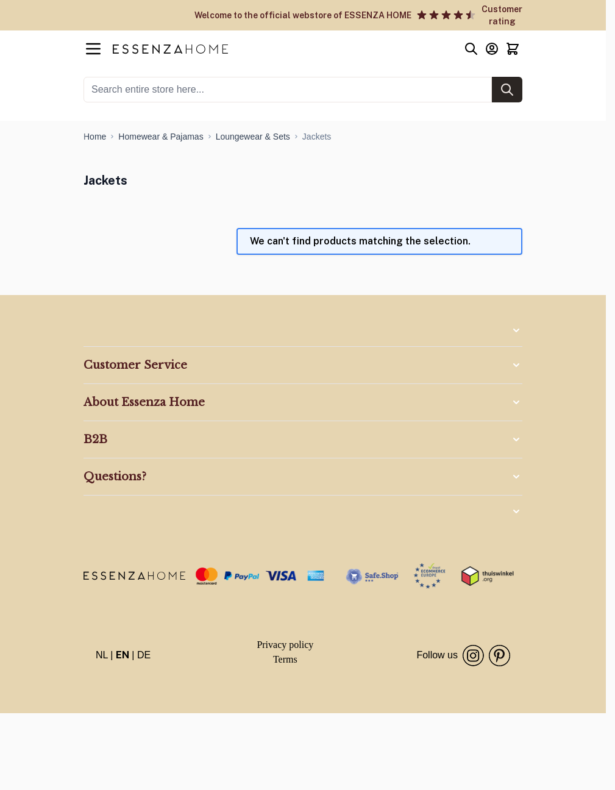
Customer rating (502, 15)
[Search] (507, 89)
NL (102, 655)
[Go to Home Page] (95, 136)
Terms (285, 659)
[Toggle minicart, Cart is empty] (512, 49)
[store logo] (134, 575)
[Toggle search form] (471, 49)
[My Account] (492, 49)
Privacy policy (285, 644)
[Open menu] (93, 49)
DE (144, 655)
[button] (303, 330)
